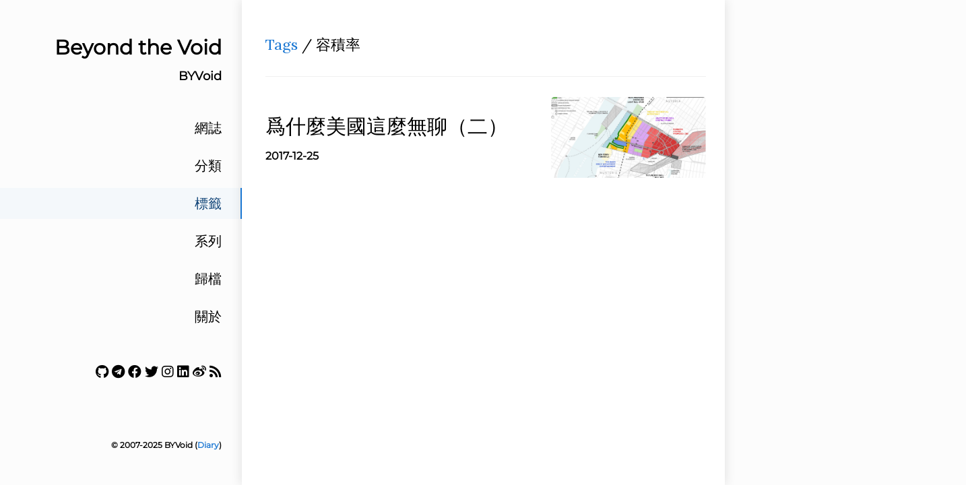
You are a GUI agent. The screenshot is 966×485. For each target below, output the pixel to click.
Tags (281, 44)
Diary (208, 445)
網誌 (208, 128)
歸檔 (208, 279)
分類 (208, 166)
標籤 (208, 203)
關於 (208, 317)
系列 (208, 241)
